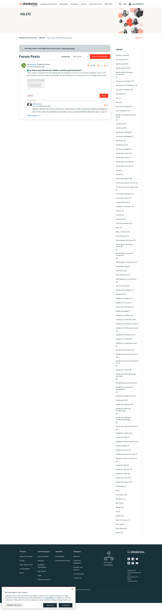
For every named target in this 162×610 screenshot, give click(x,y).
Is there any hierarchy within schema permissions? (55, 70)
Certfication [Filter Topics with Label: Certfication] (120, 124)
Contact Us (77, 578)
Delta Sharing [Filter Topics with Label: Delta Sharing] (120, 528)
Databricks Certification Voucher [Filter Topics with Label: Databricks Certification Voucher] (127, 328)
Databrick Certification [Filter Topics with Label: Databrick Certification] (124, 290)
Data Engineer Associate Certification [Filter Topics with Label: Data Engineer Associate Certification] (124, 254)
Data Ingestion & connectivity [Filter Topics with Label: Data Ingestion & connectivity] (126, 279)
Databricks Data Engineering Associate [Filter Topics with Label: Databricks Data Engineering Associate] (125, 375)
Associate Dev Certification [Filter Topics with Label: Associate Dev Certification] (125, 85)
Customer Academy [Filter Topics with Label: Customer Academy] (123, 223)
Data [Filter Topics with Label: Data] (117, 228)
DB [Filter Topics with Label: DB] (117, 490)
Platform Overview (26, 556)
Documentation (43, 556)
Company (77, 552)
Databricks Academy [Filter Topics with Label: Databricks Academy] (123, 298)
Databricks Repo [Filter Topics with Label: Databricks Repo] (121, 446)
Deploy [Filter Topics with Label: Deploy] (118, 533)
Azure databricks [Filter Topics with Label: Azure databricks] (121, 111)
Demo (22, 573)
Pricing (22, 560)
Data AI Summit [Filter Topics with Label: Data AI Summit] (121, 236)
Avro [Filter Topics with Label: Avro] (117, 98)
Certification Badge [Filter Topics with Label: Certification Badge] (122, 149)
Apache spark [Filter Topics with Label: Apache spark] (120, 64)
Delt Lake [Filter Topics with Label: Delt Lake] (119, 524)
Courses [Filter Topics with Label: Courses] (118, 215)
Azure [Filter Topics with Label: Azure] (118, 102)
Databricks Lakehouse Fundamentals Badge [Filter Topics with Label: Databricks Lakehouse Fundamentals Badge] (123, 419)
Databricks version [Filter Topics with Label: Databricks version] (122, 478)
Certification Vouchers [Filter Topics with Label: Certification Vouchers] (123, 166)
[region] (39, 598)
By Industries (59, 556)
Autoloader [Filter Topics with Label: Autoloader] (120, 94)
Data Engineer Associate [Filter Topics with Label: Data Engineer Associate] (124, 240)
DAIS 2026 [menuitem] (108, 4)
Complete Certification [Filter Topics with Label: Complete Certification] (124, 206)
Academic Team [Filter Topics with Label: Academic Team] (121, 55)
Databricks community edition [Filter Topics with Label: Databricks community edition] (126, 354)
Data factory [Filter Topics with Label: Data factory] (120, 271)
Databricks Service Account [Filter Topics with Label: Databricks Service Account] (125, 454)
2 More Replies (32, 116)
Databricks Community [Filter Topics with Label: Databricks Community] (124, 350)
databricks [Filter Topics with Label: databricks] (119, 294)
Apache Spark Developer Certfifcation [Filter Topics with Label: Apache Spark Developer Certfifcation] (124, 73)
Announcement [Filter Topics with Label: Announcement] (121, 60)
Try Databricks (25, 569)
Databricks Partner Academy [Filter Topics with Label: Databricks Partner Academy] (126, 441)
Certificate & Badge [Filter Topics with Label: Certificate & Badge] (122, 132)
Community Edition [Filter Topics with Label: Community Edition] (122, 179)
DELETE (42, 38)
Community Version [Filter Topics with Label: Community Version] (122, 198)
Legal (39, 575)
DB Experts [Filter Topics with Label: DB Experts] (119, 499)
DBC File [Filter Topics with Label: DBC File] (118, 503)
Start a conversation (100, 56)
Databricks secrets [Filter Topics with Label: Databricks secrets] (122, 450)
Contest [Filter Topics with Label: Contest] (118, 211)
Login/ (138, 4)
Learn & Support (44, 552)
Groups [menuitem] (83, 4)
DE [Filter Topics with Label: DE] (117, 512)
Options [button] (138, 38)
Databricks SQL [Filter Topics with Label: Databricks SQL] (121, 465)
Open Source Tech (26, 565)
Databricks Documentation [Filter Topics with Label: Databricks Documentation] (125, 383)
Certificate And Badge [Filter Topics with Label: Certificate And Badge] (123, 136)
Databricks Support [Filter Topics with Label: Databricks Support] (122, 469)
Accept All (65, 605)
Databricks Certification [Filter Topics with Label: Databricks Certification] (124, 320)
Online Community (44, 579)
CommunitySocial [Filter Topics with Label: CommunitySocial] (122, 202)
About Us (76, 556)
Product (23, 552)
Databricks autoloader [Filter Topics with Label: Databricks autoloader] (123, 307)
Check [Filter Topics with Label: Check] (118, 170)
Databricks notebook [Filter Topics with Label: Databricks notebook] (123, 433)
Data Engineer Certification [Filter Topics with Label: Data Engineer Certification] (125, 262)
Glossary (41, 560)
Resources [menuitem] (74, 4)
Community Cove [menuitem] (95, 4)
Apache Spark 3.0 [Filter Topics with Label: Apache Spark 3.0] (122, 68)
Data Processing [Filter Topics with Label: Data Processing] (121, 286)
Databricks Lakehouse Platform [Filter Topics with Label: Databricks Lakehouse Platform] (126, 426)
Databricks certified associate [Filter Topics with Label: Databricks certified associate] (126, 343)
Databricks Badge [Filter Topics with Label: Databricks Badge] (122, 311)
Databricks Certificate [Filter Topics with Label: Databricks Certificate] (123, 315)
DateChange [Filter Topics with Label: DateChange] (120, 486)
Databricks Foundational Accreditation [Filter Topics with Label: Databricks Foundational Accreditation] (124, 388)
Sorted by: (65, 56)
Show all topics (68, 48)
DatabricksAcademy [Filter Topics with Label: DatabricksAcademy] (123, 482)
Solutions (59, 552)
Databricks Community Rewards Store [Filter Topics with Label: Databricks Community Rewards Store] (127, 362)
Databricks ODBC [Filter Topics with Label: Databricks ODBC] (122, 437)
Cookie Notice (49, 598)
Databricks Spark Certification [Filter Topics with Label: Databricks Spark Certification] (126, 458)
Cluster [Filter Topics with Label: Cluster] (118, 174)
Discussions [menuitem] (64, 4)
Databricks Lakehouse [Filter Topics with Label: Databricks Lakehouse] (123, 404)
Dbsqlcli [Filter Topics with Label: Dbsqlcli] (118, 507)
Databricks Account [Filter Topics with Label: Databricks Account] (123, 303)
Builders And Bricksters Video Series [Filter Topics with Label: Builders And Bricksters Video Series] (126, 116)
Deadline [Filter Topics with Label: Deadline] (119, 516)
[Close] (72, 589)
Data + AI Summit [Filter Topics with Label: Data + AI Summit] (122, 232)
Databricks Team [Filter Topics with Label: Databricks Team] (121, 474)
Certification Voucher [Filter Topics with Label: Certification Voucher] (123, 162)
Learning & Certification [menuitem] (48, 4)
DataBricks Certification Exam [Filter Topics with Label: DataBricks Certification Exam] (126, 324)
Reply (104, 96)
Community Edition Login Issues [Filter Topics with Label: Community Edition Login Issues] (127, 187)
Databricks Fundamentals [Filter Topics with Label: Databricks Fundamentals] (124, 396)
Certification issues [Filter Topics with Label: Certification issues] (122, 157)
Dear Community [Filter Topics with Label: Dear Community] (122, 520)
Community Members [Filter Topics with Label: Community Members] (123, 194)
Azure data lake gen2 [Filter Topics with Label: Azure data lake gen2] (123, 106)
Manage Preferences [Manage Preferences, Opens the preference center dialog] (14, 605)
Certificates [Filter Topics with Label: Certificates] (120, 141)
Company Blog (78, 574)
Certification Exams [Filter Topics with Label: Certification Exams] (122, 153)
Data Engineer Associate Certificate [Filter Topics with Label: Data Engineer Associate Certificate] (124, 245)
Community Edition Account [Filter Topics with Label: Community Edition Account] (126, 183)
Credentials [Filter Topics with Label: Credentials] (120, 219)
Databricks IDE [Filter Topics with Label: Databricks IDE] (121, 400)
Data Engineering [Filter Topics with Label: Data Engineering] (121, 266)
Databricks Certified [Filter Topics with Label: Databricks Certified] (123, 339)
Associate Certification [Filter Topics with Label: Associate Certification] (124, 81)
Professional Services (62, 560)
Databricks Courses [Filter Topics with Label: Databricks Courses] (122, 370)
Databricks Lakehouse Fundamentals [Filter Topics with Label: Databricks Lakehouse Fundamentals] (123, 410)
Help (125, 4)
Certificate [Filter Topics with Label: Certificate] (119, 128)
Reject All (50, 605)
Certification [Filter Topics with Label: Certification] (120, 145)
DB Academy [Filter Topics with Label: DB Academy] (120, 495)
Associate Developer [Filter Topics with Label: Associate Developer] (123, 90)
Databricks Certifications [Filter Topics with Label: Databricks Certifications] (124, 335)
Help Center (42, 571)
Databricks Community (28, 4)
